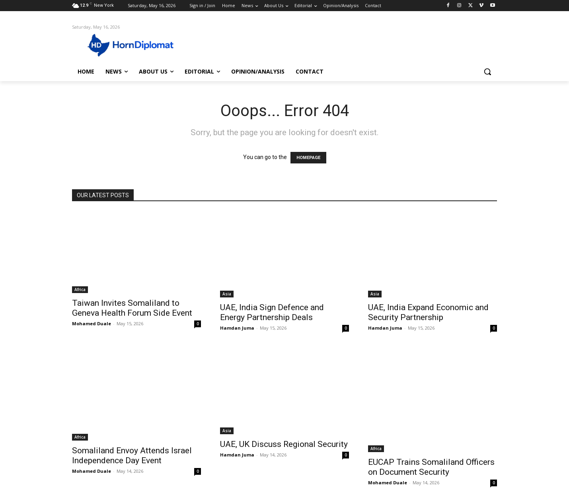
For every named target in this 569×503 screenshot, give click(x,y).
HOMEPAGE (308, 157)
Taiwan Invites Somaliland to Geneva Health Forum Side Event (132, 308)
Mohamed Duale (91, 323)
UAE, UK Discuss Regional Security (284, 444)
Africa (80, 289)
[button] (487, 71)
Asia (226, 294)
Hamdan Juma (237, 328)
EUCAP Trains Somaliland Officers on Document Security (431, 467)
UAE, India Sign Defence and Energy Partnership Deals (272, 312)
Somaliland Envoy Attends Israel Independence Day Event (132, 455)
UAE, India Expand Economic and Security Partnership (428, 312)
